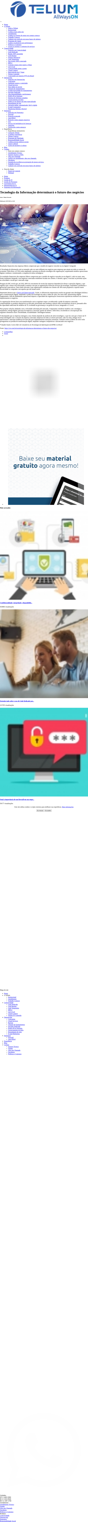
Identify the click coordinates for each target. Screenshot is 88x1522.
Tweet (6, 333)
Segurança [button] (7, 111)
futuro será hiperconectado (25, 292)
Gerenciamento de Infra (15, 100)
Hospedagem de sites (15, 1032)
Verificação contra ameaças (17, 127)
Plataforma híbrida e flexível (17, 109)
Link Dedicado (13, 52)
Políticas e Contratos (14, 45)
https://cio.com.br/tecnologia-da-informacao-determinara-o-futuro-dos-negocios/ (31, 328)
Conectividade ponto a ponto (17, 68)
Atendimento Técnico (15, 153)
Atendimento (12, 34)
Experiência (8, 1041)
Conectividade (8, 1002)
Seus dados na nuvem (15, 87)
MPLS (10, 63)
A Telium (7, 995)
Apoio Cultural (13, 144)
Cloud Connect (13, 70)
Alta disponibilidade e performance (19, 94)
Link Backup (12, 56)
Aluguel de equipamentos (16, 89)
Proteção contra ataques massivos (19, 120)
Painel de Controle (14, 171)
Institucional (12, 30)
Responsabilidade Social (16, 140)
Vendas (10, 1048)
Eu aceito (48, 810)
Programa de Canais (14, 41)
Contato (6, 1045)
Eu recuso (40, 810)
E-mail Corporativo (14, 107)
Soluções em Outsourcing (16, 79)
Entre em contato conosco (16, 151)
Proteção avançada (14, 116)
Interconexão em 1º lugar (16, 72)
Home (6, 24)
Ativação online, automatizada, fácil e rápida (22, 105)
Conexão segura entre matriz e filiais (20, 65)
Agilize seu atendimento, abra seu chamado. (22, 158)
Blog (5, 147)
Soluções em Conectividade (17, 50)
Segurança (7, 1036)
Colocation (11, 81)
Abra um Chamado (14, 156)
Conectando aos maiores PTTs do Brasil (21, 76)
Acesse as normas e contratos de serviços (21, 46)
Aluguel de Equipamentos (16, 1024)
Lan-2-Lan (11, 67)
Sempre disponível (14, 57)
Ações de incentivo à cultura (17, 145)
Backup (10, 1023)
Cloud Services (13, 85)
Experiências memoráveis (16, 131)
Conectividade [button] (8, 48)
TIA (9, 122)
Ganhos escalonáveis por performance (20, 43)
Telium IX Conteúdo (14, 1015)
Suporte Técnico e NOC (16, 155)
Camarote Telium (13, 133)
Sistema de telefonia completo (18, 98)
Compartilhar (8, 332)
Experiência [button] (8, 129)
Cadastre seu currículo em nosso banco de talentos (24, 39)
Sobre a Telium (13, 28)
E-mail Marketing (14, 1034)
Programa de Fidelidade (16, 138)
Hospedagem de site (14, 103)
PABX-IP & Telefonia (15, 96)
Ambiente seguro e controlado (18, 83)
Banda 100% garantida (15, 54)
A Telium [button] (7, 26)
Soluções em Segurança (15, 112)
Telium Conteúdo (13, 74)
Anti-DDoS (12, 118)
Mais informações (68, 807)
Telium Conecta (13, 136)
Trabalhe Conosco (14, 37)
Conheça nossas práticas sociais (18, 142)
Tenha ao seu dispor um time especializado (22, 101)
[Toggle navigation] (1, 21)
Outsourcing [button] (8, 78)
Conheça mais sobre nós (16, 32)
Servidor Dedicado (14, 92)
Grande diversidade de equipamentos (20, 90)
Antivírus (11, 125)
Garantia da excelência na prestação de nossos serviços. (26, 162)
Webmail (11, 173)
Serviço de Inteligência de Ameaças (19, 123)
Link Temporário (13, 59)
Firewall (10, 114)
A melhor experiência (15, 134)
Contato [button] (6, 149)
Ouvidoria (11, 160)
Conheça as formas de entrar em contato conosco (24, 35)
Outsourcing (8, 1017)
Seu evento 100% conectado (17, 61)
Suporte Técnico (13, 1047)
